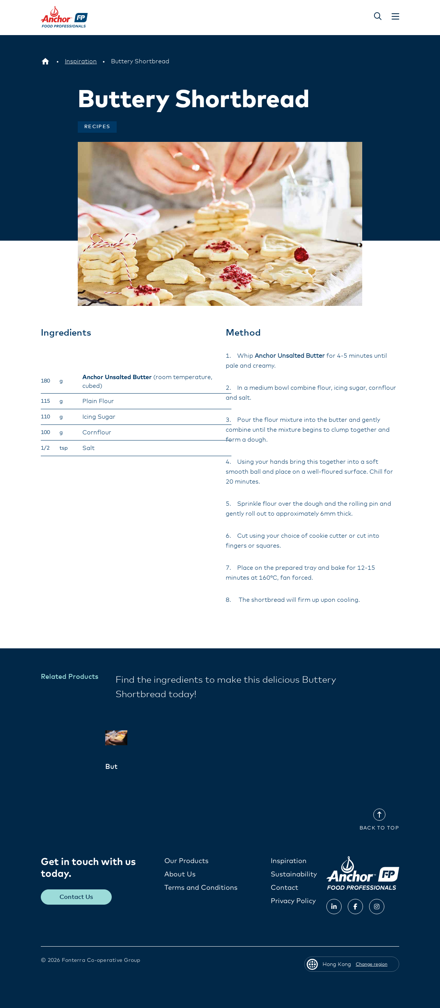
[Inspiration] (81, 61)
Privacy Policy (293, 900)
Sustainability (294, 874)
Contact (284, 887)
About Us (180, 874)
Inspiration (289, 860)
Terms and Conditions (201, 887)
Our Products (186, 860)
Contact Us (76, 897)
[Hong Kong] (45, 61)
